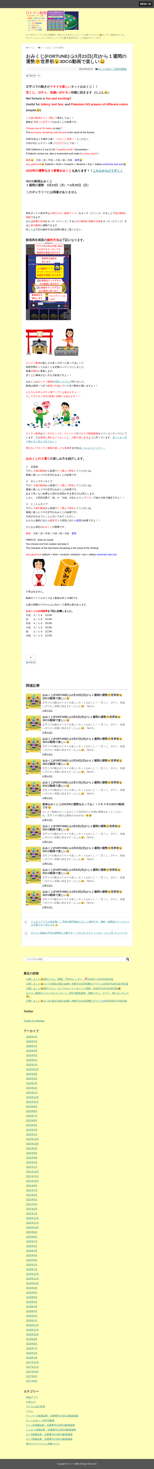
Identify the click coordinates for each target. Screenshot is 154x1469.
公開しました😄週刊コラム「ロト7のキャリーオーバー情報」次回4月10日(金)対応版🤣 (73, 988)
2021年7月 (32, 1190)
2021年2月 (32, 1209)
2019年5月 (32, 1302)
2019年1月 (32, 1320)
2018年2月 (32, 1357)
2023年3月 (32, 1130)
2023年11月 (32, 1102)
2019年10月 (32, 1283)
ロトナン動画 (73, 1464)
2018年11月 (32, 1330)
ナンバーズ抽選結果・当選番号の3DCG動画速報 (52, 1416)
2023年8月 (32, 1111)
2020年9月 (32, 1232)
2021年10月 (32, 1181)
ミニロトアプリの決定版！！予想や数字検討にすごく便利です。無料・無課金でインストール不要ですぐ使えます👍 (76, 923)
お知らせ (31, 1402)
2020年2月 (32, 1264)
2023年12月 (32, 1097)
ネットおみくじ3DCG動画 (112, 69)
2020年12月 (32, 1218)
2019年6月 (32, 1297)
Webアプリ (32, 1397)
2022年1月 (32, 1167)
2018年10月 (32, 1334)
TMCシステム (62, 381)
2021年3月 (32, 1204)
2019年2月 (32, 1316)
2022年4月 (32, 1157)
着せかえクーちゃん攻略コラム (43, 1443)
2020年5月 (32, 1250)
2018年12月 (32, 1325)
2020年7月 (32, 1241)
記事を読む (47, 710)
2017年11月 (32, 1367)
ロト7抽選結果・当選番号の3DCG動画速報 (49, 1439)
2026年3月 (32, 1041)
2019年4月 (32, 1306)
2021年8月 (32, 1185)
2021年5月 (32, 1199)
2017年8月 (32, 1381)
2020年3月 (32, 1260)
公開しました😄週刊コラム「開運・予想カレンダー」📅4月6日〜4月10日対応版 (69, 979)
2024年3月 (32, 1083)
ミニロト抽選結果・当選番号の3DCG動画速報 (51, 1429)
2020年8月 (32, 1237)
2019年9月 (32, 1288)
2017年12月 (32, 1362)
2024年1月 (32, 1092)
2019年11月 (32, 1278)
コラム (29, 1411)
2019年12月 (32, 1274)
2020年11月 (32, 1223)
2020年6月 (32, 1246)
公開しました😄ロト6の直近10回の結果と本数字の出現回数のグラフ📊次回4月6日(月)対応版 (76, 1001)
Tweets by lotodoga (34, 1021)
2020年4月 (32, 1255)
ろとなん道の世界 (35, 1406)
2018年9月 (32, 1339)
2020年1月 (32, 1269)
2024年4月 (32, 1078)
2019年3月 (32, 1311)
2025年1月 (32, 1064)
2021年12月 (32, 1171)
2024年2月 (32, 1088)
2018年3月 (32, 1353)
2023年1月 (32, 1134)
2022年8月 (32, 1153)
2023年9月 (32, 1106)
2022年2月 (32, 1162)
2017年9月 (32, 1376)
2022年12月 (32, 1139)
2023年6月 (32, 1120)
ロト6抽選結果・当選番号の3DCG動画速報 (49, 1434)
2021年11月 (32, 1176)
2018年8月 (32, 1344)
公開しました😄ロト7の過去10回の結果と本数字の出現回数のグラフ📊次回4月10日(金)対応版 (77, 984)
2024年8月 (32, 1074)
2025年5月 (32, 1055)
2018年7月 (32, 1348)
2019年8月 (32, 1292)
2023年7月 (32, 1116)
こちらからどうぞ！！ (108, 170)
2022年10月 (32, 1143)
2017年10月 (32, 1371)
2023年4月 (32, 1125)
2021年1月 (32, 1213)
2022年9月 (32, 1148)
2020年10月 (32, 1227)
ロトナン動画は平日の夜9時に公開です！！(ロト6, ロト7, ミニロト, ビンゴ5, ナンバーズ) (75, 933)
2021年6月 (32, 1195)
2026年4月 (32, 1037)
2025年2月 (32, 1060)
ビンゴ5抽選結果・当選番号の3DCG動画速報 (50, 1425)
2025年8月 (32, 1050)
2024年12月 (32, 1069)
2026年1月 (32, 1046)
